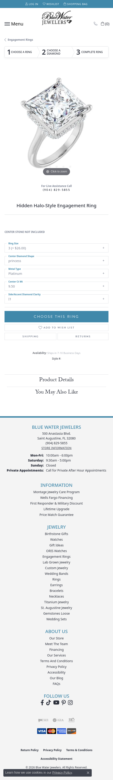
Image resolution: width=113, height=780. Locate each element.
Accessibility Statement (56, 759)
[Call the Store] (56, 443)
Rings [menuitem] (56, 579)
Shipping (30, 336)
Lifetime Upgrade (56, 509)
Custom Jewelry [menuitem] (56, 568)
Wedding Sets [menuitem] (56, 619)
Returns (83, 336)
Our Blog (56, 678)
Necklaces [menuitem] (56, 596)
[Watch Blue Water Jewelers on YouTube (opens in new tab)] (56, 702)
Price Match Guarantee (56, 514)
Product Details (56, 380)
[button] (31, 4)
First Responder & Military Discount (56, 503)
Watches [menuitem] (56, 539)
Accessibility (56, 672)
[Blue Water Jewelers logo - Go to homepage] (57, 18)
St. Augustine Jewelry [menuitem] (56, 608)
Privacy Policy (56, 666)
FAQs (56, 684)
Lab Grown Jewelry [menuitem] (56, 562)
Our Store (56, 638)
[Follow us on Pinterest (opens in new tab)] (64, 702)
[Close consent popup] (88, 772)
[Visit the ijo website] (43, 720)
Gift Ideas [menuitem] (56, 545)
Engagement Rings (20, 40)
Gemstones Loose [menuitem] (56, 613)
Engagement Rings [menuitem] (56, 556)
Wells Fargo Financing (56, 497)
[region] (56, 125)
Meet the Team (56, 644)
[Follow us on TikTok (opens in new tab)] (48, 702)
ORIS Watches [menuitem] (56, 551)
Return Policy (30, 750)
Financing (56, 649)
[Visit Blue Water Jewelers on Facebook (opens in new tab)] (42, 702)
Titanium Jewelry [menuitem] (56, 602)
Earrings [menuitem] (56, 585)
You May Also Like (56, 392)
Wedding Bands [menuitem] (56, 573)
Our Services (56, 655)
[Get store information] (56, 448)
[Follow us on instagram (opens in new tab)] (70, 702)
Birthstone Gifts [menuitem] (56, 534)
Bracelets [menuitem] (56, 590)
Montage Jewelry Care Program (56, 492)
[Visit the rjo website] (71, 720)
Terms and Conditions (56, 661)
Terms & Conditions (79, 750)
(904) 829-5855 (56, 190)
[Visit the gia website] (58, 720)
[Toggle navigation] (13, 24)
